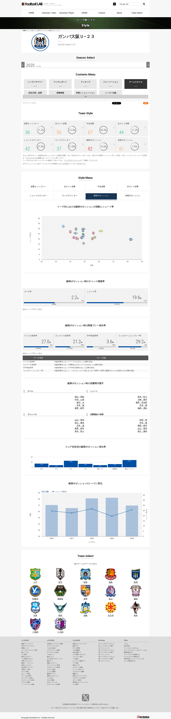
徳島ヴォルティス (52, 676)
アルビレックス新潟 (53, 667)
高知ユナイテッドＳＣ (80, 676)
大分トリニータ (52, 682)
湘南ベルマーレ (52, 663)
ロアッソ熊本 (77, 680)
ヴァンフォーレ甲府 (53, 665)
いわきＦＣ (50, 654)
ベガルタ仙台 (51, 648)
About (119, 13)
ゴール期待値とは (129, 661)
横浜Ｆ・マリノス (27, 663)
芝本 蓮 (80, 405)
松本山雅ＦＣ (77, 652)
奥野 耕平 (79, 408)
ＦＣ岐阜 (75, 659)
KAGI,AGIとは (128, 652)
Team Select (137, 13)
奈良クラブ (76, 665)
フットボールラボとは (131, 648)
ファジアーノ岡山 (27, 678)
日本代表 (127, 646)
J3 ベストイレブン (104, 661)
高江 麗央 (79, 423)
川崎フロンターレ (27, 661)
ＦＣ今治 (50, 678)
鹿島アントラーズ (27, 644)
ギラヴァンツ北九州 (79, 678)
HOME (31, 13)
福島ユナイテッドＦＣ (80, 644)
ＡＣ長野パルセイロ (79, 654)
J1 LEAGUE (25, 640)
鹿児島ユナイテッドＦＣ (80, 682)
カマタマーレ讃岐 (78, 671)
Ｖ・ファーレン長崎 (27, 684)
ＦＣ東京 (24, 654)
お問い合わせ (103, 704)
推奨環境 (73, 704)
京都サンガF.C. (26, 669)
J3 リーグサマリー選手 (105, 659)
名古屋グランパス (27, 667)
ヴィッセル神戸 (26, 676)
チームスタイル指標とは (35, 158)
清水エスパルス (26, 665)
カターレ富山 (51, 669)
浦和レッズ (24, 648)
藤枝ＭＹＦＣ (51, 674)
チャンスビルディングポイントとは (135, 650)
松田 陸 (143, 420)
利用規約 (66, 704)
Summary (101, 640)
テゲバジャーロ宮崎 (53, 684)
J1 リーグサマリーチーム (106, 644)
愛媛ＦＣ (75, 674)
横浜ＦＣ (50, 661)
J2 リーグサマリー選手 (105, 652)
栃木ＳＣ (75, 646)
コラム (126, 644)
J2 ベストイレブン (104, 654)
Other (126, 640)
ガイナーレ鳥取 (78, 667)
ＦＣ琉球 (75, 684)
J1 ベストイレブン (104, 648)
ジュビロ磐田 (51, 671)
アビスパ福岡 (25, 682)
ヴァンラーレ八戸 (52, 646)
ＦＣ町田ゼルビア (27, 659)
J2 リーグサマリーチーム (106, 650)
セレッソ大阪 (25, 674)
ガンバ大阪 (24, 671)
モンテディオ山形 (52, 652)
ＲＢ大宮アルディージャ (55, 659)
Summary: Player (66, 13)
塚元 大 (80, 402)
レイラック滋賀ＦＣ (79, 661)
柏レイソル (24, 652)
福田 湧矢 (142, 408)
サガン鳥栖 (50, 680)
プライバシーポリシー (84, 704)
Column (101, 13)
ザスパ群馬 (76, 648)
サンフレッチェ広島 (27, 680)
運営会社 (95, 704)
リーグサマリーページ (72, 160)
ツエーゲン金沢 (78, 656)
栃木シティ (50, 656)
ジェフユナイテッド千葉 (29, 650)
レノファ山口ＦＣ (78, 669)
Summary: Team (49, 13)
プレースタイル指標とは (132, 654)
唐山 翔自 (79, 397)
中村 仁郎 (79, 399)
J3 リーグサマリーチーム (106, 656)
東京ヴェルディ (26, 656)
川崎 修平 (142, 399)
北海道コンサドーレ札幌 (55, 644)
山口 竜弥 (79, 420)
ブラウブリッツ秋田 (53, 650)
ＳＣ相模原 (76, 650)
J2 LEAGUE (50, 640)
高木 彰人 (142, 397)
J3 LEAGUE (76, 640)
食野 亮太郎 (141, 402)
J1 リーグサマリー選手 (105, 646)
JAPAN (84, 13)
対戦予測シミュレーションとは (134, 659)
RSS (145, 103)
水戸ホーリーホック (27, 646)
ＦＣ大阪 (75, 663)
